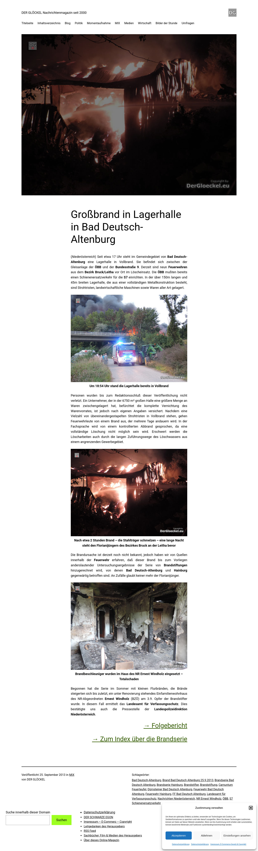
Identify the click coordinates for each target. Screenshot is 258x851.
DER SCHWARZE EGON (98, 817)
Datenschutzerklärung (180, 844)
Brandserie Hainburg (170, 785)
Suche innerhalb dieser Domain (28, 812)
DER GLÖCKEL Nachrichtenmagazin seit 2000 (54, 13)
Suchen (61, 820)
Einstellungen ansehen (237, 835)
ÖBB (225, 798)
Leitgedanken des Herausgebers (104, 826)
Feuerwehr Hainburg (158, 794)
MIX (71, 775)
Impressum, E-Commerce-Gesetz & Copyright (228, 844)
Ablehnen (206, 835)
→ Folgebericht (165, 725)
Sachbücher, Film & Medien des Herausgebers (113, 835)
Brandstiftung (208, 785)
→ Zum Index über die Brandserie (139, 739)
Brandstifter (191, 785)
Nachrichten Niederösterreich (176, 798)
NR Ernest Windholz (208, 798)
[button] (251, 808)
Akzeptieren (178, 835)
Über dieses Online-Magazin (101, 840)
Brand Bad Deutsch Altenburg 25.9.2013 (188, 780)
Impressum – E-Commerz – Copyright (108, 821)
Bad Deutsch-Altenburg (146, 780)
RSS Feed (90, 831)
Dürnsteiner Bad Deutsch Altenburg (170, 789)
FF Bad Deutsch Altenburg (189, 794)
